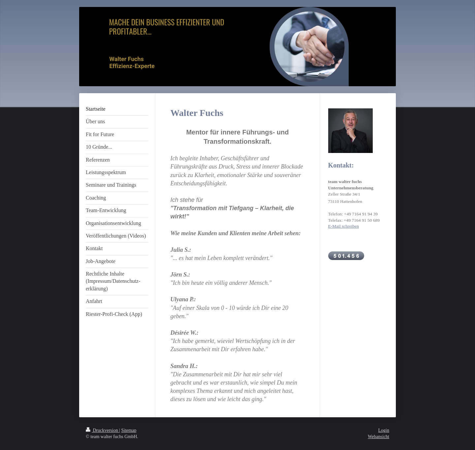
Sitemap (129, 430)
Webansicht (378, 436)
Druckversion (102, 430)
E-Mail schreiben (343, 226)
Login (383, 430)
